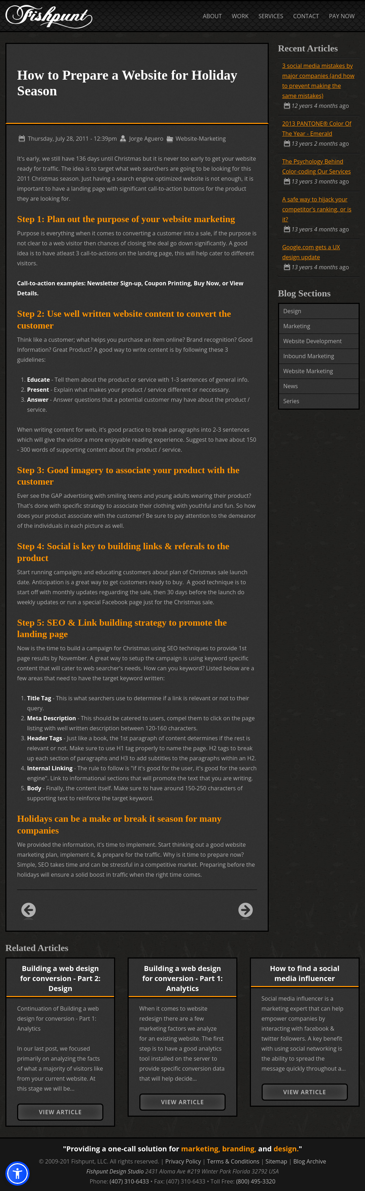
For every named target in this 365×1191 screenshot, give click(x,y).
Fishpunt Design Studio (115, 1171)
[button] (17, 1173)
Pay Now (342, 16)
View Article (60, 1112)
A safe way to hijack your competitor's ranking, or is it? (316, 209)
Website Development (312, 341)
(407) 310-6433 (129, 1181)
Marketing (296, 326)
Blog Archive (309, 1161)
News (290, 386)
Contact (306, 16)
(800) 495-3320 (255, 1181)
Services (270, 16)
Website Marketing (308, 371)
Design (292, 311)
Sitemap (276, 1161)
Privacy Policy (183, 1161)
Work (240, 16)
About (212, 16)
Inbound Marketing (308, 356)
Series (291, 401)
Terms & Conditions (233, 1161)
